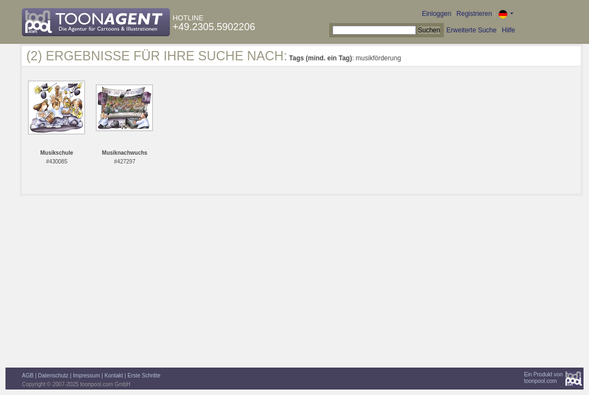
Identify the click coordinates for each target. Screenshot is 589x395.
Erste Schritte (144, 376)
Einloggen (436, 14)
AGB (27, 376)
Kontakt (114, 376)
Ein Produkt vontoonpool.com (543, 377)
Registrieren (474, 14)
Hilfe (508, 30)
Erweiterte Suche (471, 30)
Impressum (86, 376)
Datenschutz (53, 376)
